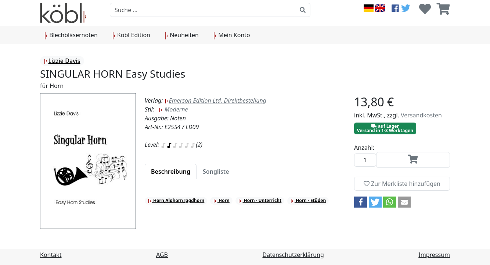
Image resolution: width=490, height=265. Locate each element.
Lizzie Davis (62, 61)
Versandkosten (421, 115)
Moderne (173, 109)
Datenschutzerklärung (293, 255)
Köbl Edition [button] (131, 35)
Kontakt (51, 255)
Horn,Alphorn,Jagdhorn (176, 200)
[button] (360, 202)
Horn (221, 200)
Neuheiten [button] (182, 35)
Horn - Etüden (308, 200)
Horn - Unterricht (259, 200)
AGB (162, 255)
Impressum (434, 255)
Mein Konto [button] (231, 35)
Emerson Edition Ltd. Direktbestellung (215, 100)
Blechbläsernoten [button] (71, 35)
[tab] (171, 171)
